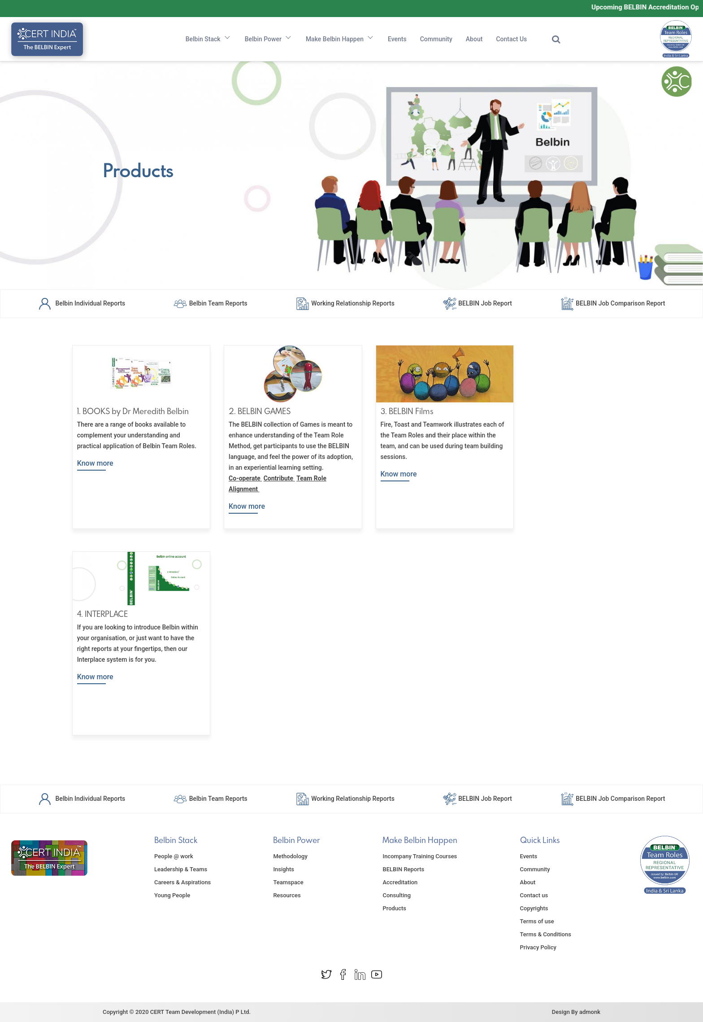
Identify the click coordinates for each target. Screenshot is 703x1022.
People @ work (173, 856)
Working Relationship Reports (345, 302)
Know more (95, 463)
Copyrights (534, 908)
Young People (172, 895)
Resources (286, 895)
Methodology (290, 856)
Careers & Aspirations (182, 882)
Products (394, 908)
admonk (589, 1012)
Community (436, 39)
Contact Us (511, 39)
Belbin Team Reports (210, 302)
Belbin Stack (208, 39)
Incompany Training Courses (419, 856)
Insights (283, 869)
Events (397, 39)
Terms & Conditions (545, 934)
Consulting (396, 895)
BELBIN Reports (403, 869)
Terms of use (537, 921)
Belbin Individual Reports (81, 302)
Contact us (534, 895)
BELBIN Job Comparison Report (612, 302)
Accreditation (399, 882)
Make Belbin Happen (340, 39)
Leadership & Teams (180, 869)
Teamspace (288, 882)
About (474, 39)
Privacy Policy (538, 947)
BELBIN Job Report (477, 302)
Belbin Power (268, 39)
